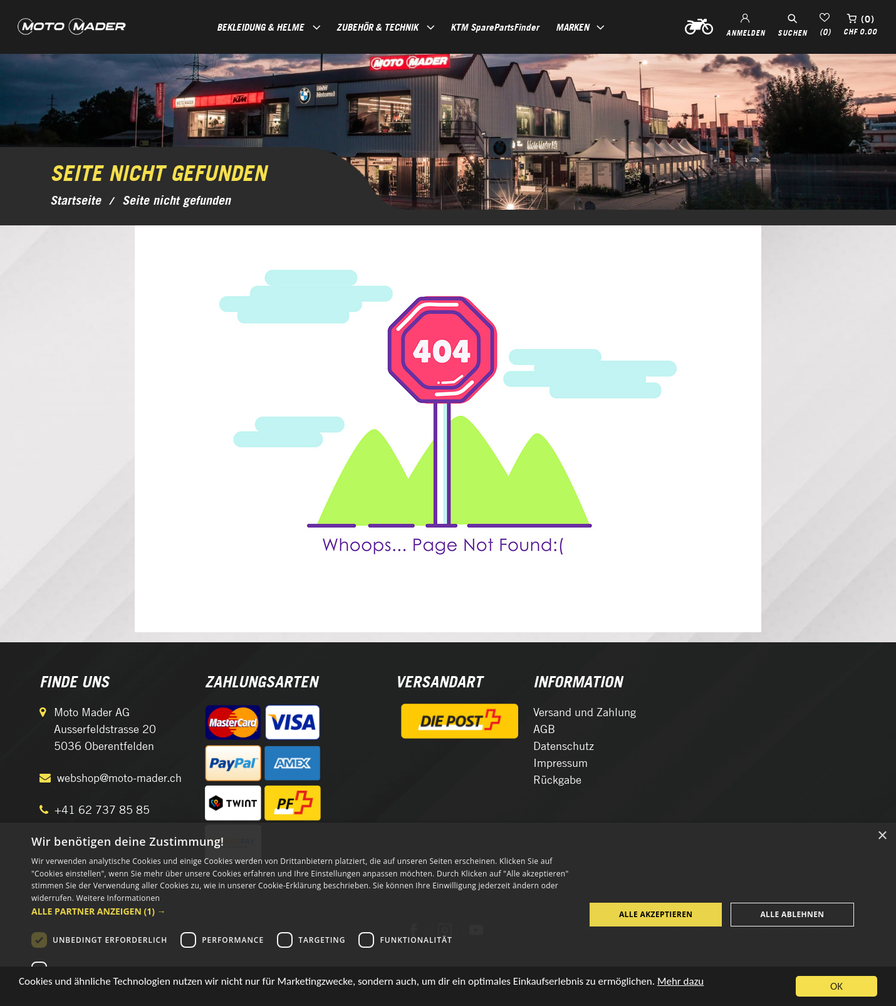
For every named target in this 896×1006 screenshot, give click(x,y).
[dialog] (448, 914)
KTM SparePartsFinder (495, 27)
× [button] (882, 836)
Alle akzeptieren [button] (656, 914)
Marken (572, 27)
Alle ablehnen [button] (792, 914)
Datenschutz (563, 745)
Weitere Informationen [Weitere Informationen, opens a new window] (118, 898)
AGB (544, 729)
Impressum (560, 762)
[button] (300, 911)
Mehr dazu (680, 984)
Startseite (75, 200)
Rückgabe (557, 779)
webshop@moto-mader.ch (119, 777)
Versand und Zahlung (584, 712)
